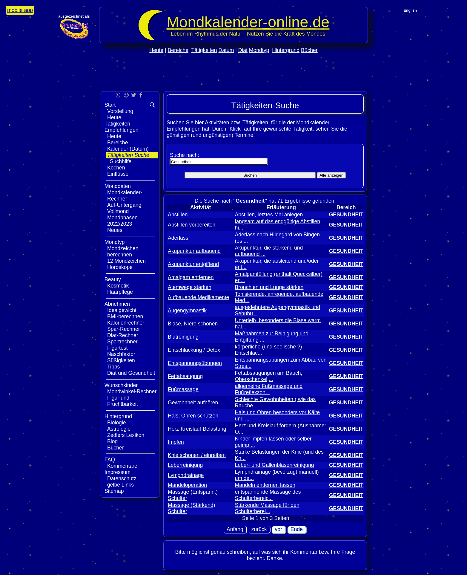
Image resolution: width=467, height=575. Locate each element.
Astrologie (118, 429)
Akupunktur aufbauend (194, 251)
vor (278, 529)
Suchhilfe (120, 161)
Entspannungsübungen (195, 363)
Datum (226, 50)
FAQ (110, 460)
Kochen (116, 168)
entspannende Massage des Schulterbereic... (268, 495)
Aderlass (178, 238)
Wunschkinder (121, 385)
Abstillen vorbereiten (191, 225)
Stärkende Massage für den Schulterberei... (267, 508)
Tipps (113, 367)
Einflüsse (117, 174)
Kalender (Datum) (128, 149)
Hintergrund (285, 50)
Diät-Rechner (122, 335)
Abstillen (178, 215)
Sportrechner (122, 342)
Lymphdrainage (186, 475)
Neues (114, 230)
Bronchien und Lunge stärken (269, 287)
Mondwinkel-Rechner (131, 391)
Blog (112, 441)
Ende (297, 529)
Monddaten (118, 186)
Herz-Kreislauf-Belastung (197, 429)
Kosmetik (118, 286)
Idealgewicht (121, 310)
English (410, 10)
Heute (156, 50)
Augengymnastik (187, 311)
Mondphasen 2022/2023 (122, 221)
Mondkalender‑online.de (248, 21)
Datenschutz (121, 478)
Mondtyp (259, 50)
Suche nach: (184, 155)
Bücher (309, 50)
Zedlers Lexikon (125, 435)
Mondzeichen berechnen (123, 251)
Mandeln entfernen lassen (265, 485)
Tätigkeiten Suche (128, 155)
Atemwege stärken (189, 287)
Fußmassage (183, 389)
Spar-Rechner (123, 329)
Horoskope (120, 267)
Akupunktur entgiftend (193, 264)
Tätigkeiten (204, 50)
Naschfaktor (121, 354)
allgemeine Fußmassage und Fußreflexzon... (268, 389)
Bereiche (178, 50)
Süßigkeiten (121, 360)
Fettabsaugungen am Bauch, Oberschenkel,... (268, 376)
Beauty (113, 279)
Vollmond (118, 211)
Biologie (116, 423)
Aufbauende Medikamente (198, 297)
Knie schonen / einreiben (197, 455)
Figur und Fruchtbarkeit (122, 401)
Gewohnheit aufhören (193, 403)
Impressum (117, 472)
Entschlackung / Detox (194, 350)
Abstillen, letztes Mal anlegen (269, 215)
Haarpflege (120, 292)
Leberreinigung (185, 465)
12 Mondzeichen (126, 261)
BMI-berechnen (125, 316)
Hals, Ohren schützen (193, 416)
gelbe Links (120, 485)
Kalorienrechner (125, 323)
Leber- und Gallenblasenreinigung (274, 465)
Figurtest (117, 348)
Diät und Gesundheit (131, 373)
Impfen (176, 442)
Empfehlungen (121, 130)
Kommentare (122, 466)
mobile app (20, 10)
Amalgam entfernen (191, 277)
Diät (243, 50)
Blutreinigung (183, 337)
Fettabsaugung (185, 376)
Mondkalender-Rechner (124, 195)
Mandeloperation (187, 485)
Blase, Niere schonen (193, 324)
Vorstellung (120, 111)
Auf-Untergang (124, 205)
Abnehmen (117, 304)
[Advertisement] (233, 84)
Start (110, 105)
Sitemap (114, 491)
